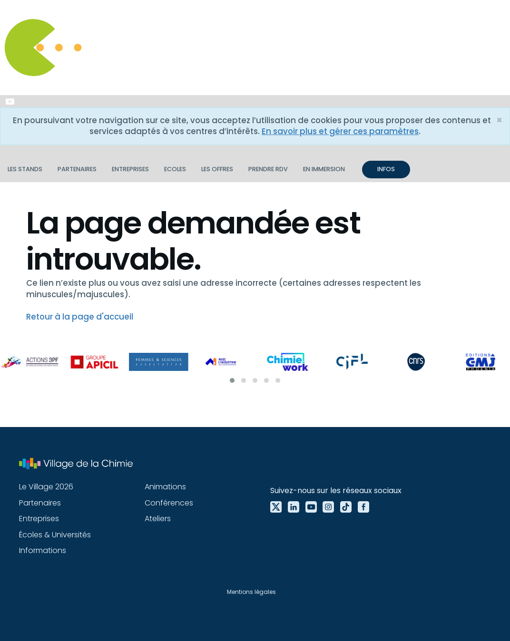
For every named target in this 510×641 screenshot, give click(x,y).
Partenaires (77, 169)
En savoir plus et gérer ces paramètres (340, 131)
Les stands (25, 169)
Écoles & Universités (55, 534)
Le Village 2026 (46, 486)
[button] (232, 380)
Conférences (169, 502)
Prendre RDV (268, 169)
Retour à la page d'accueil (79, 316)
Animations (165, 486)
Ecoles (175, 169)
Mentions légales (251, 592)
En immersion (324, 169)
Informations (42, 550)
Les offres (217, 169)
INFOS (386, 169)
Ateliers (158, 518)
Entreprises (130, 169)
